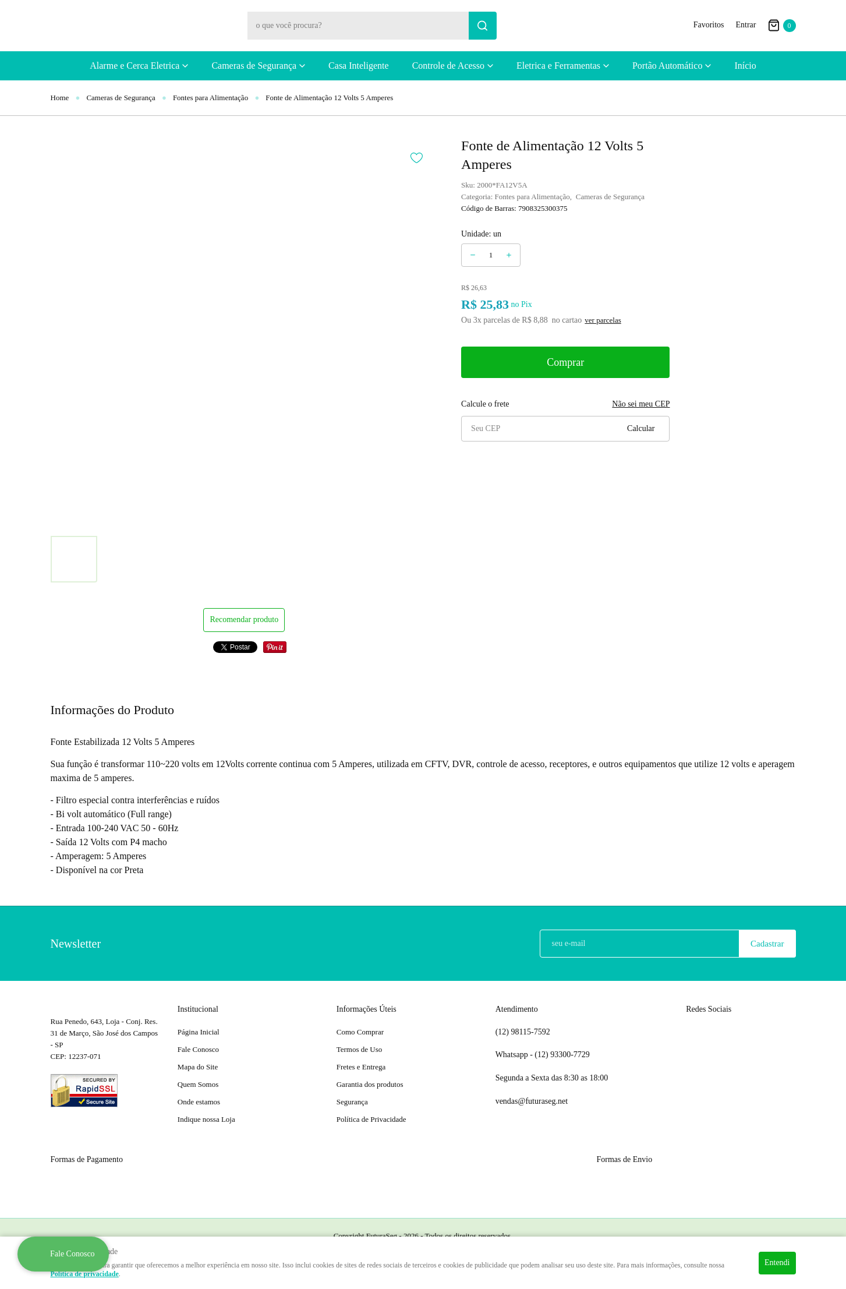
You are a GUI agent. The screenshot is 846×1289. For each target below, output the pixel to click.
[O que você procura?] (483, 26)
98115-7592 (522, 1032)
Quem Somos (198, 1084)
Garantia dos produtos (370, 1084)
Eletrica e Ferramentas (558, 65)
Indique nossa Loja (206, 1119)
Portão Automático (667, 65)
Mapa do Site (198, 1066)
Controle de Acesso (448, 65)
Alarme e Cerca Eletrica (134, 65)
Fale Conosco (198, 1049)
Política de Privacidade (371, 1119)
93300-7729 (563, 1055)
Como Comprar (360, 1031)
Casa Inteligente (358, 65)
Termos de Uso (360, 1049)
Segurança (352, 1101)
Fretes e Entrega (361, 1066)
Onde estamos (199, 1101)
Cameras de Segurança (253, 65)
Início (745, 65)
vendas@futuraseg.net (531, 1101)
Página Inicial (199, 1031)
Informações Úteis (367, 1009)
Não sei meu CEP (641, 404)
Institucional (198, 1009)
